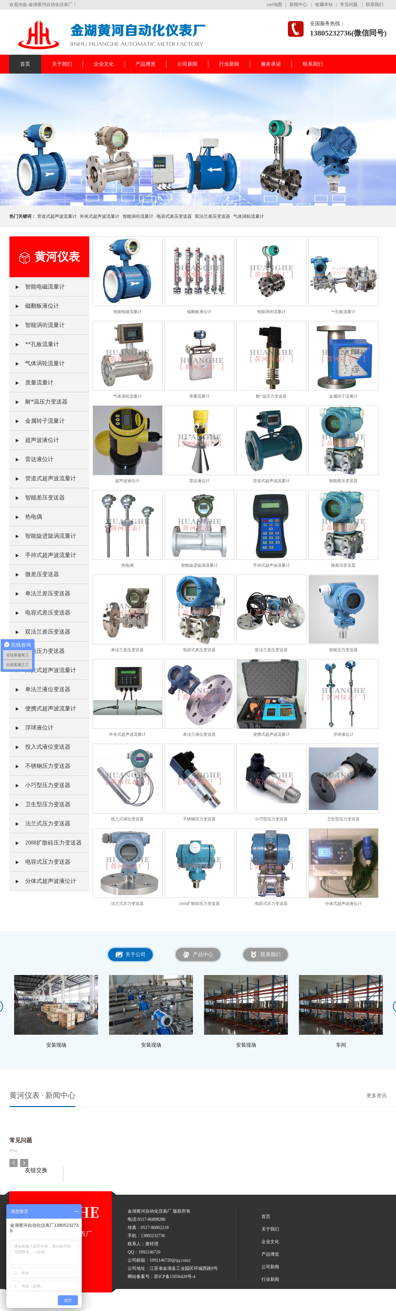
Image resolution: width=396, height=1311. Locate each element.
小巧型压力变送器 (39, 782)
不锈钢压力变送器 (39, 763)
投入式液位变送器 (39, 743)
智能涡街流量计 (138, 216)
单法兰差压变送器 (39, 590)
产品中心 (203, 954)
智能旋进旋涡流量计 (42, 532)
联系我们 (374, 4)
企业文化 (104, 64)
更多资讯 (376, 1095)
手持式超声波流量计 (42, 552)
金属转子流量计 (37, 417)
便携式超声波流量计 (42, 705)
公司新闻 (187, 64)
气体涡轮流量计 (248, 216)
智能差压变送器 (37, 494)
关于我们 (62, 64)
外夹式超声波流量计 (99, 216)
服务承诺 (271, 64)
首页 (25, 64)
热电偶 (25, 513)
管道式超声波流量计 (57, 216)
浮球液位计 (31, 724)
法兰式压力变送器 (39, 820)
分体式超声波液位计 (42, 878)
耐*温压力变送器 (38, 398)
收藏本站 (324, 4)
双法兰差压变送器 (212, 216)
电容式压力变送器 (39, 858)
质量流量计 (31, 379)
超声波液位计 (34, 437)
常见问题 (349, 4)
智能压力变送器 (37, 648)
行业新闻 (229, 64)
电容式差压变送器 (174, 216)
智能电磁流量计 (37, 283)
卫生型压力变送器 (39, 801)
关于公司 (135, 954)
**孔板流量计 (34, 341)
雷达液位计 (31, 456)
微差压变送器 (34, 571)
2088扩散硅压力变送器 (45, 839)
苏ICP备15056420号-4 (174, 1276)
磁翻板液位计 (34, 302)
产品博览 (145, 64)
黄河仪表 (57, 257)
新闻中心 (298, 4)
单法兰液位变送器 (39, 686)
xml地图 (274, 4)
